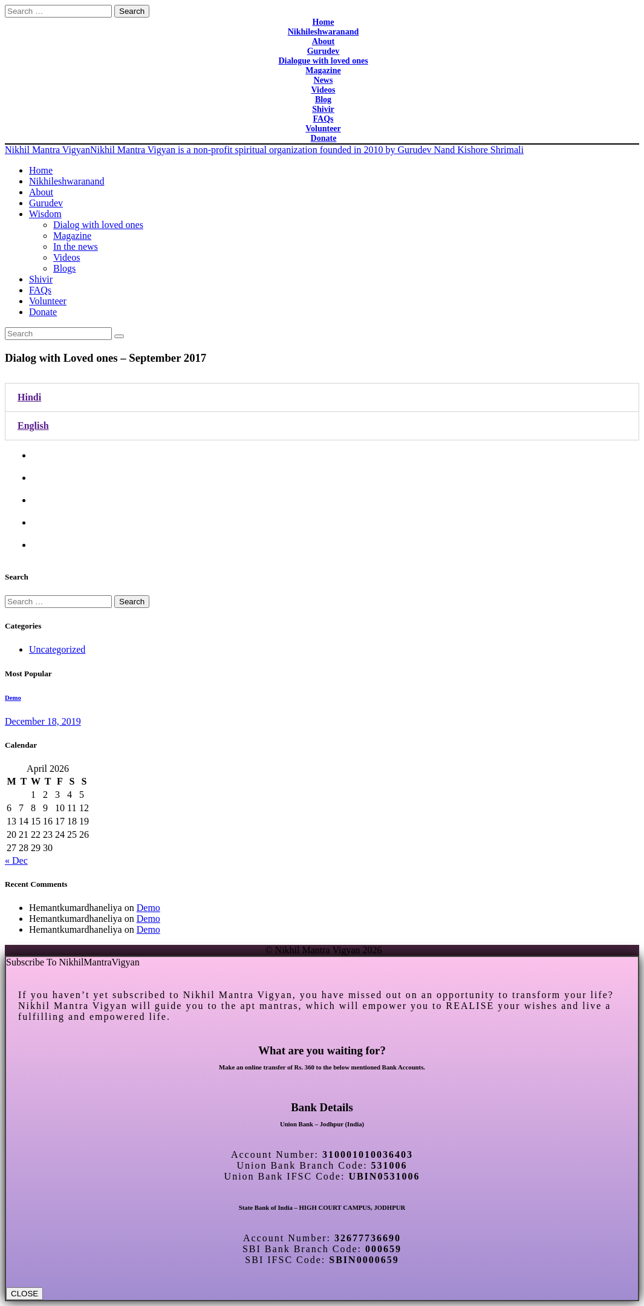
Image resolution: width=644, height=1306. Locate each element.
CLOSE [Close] (24, 1293)
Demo (13, 697)
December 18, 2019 (43, 721)
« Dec (16, 860)
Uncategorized (57, 649)
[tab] (322, 397)
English (33, 425)
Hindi (29, 397)
